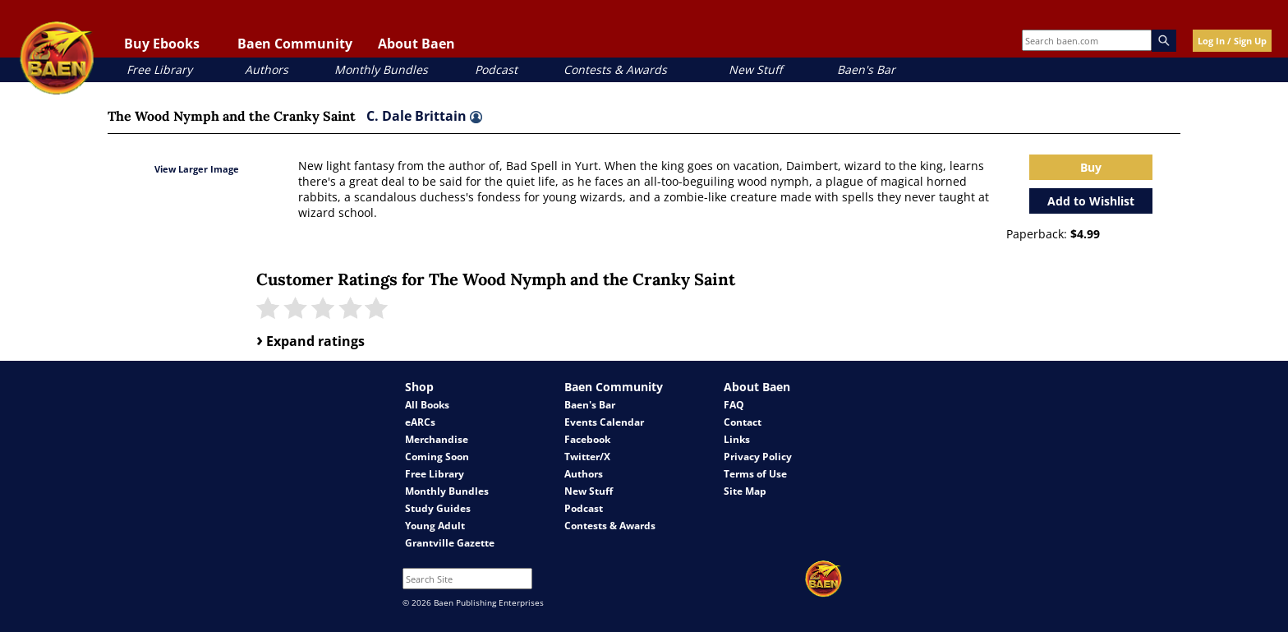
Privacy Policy (758, 457)
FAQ (734, 405)
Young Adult (435, 526)
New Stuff (755, 69)
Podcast (496, 69)
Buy (1091, 167)
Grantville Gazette (449, 543)
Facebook (587, 439)
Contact (742, 422)
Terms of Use (755, 474)
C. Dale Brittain (424, 116)
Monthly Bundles (381, 69)
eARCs (420, 422)
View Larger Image (196, 169)
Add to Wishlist (1090, 201)
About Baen (416, 44)
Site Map (745, 491)
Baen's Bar (866, 69)
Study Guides (438, 508)
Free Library (159, 69)
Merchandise (436, 439)
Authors (266, 69)
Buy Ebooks (162, 44)
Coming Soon (437, 457)
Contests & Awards (615, 69)
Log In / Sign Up (1232, 41)
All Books (427, 405)
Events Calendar (604, 422)
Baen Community (294, 44)
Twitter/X (587, 457)
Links (737, 439)
